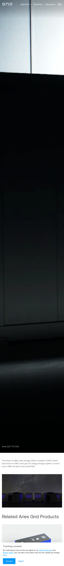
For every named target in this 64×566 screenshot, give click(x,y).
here (4, 555)
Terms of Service (45, 550)
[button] (59, 4)
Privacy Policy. (8, 553)
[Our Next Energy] (7, 4)
